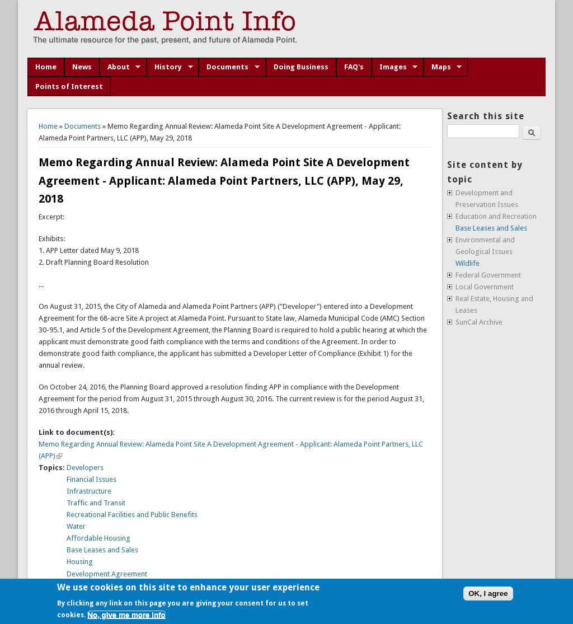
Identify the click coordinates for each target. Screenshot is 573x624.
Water (76, 526)
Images (395, 67)
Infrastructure (89, 491)
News (82, 67)
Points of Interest (69, 86)
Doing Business (301, 67)
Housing (80, 561)
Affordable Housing (98, 538)
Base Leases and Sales (102, 550)
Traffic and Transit (96, 503)
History (170, 67)
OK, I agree (488, 593)
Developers (85, 467)
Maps (443, 67)
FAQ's (354, 67)
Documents (229, 67)
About (120, 67)
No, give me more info (126, 615)
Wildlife (467, 263)
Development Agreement (107, 574)
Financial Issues (91, 479)
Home (46, 67)
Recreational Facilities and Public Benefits (132, 514)
